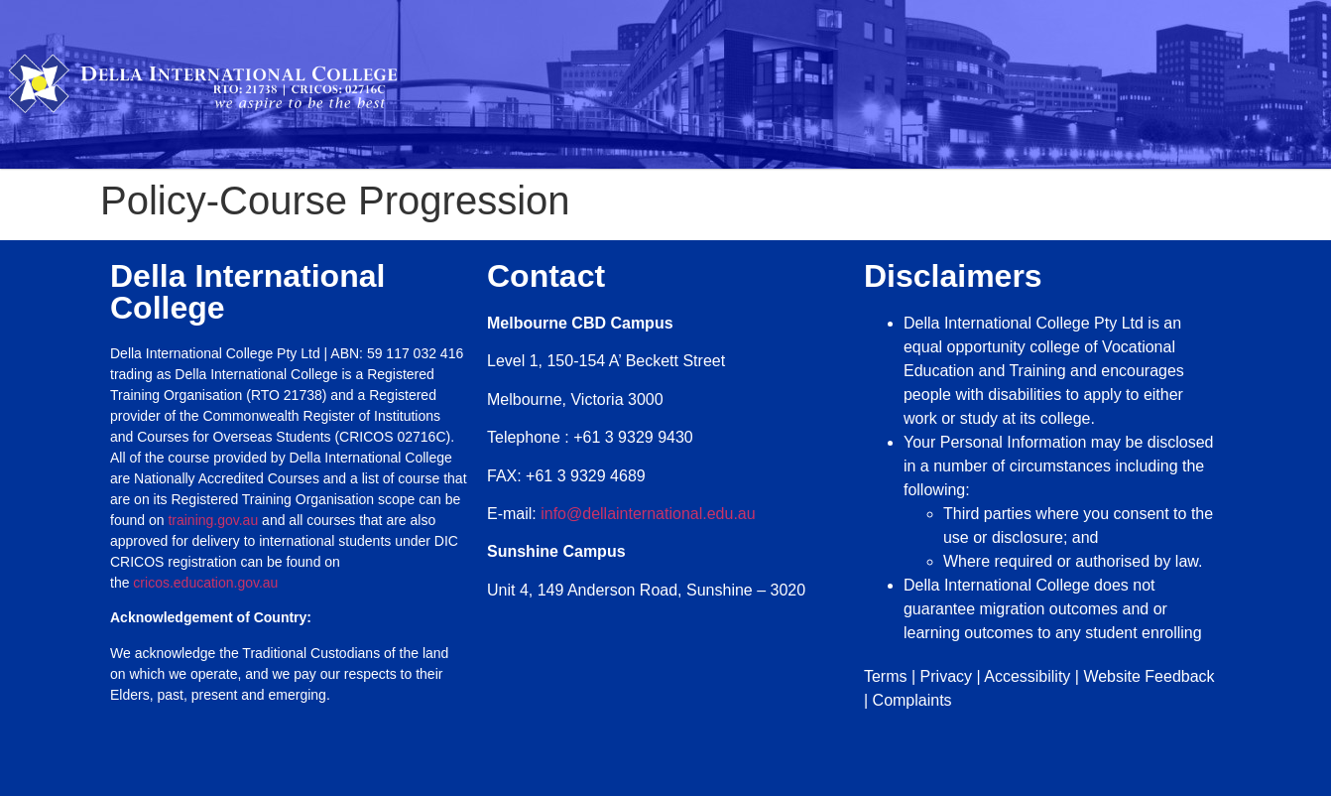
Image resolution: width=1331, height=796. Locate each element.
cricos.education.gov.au (207, 583)
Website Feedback (1148, 676)
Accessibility (1027, 676)
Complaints (912, 700)
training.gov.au (213, 520)
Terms (886, 676)
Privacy (946, 676)
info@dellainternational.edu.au (648, 513)
